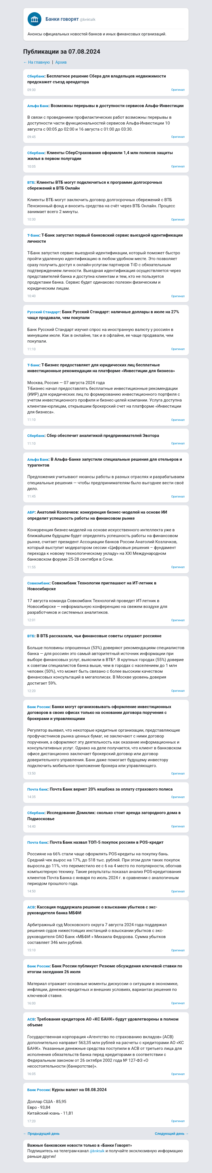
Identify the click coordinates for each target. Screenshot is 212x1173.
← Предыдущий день (41, 1133)
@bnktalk (97, 1151)
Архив (61, 62)
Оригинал (178, 90)
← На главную (36, 62)
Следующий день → (172, 1133)
